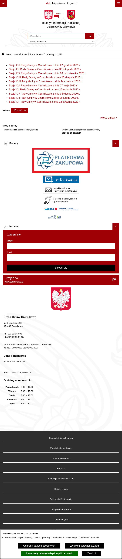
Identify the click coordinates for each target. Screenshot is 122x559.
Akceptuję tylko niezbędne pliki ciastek (49, 553)
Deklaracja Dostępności (61, 499)
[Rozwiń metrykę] (19, 110)
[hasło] (61, 257)
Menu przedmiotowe (16, 54)
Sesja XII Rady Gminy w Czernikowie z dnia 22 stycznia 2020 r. (44, 101)
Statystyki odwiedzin (61, 509)
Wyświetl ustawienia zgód (84, 545)
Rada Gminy (36, 54)
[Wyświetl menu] (118, 3)
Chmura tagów (61, 519)
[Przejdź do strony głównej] (61, 20)
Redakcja (61, 468)
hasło (10, 252)
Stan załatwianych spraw (61, 438)
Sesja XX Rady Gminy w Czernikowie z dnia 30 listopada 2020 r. (45, 69)
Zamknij (91, 553)
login (9, 241)
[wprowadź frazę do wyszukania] (57, 36)
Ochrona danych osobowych (39, 545)
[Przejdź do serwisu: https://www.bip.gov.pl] (61, 3)
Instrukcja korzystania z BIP (61, 478)
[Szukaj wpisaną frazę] (90, 36)
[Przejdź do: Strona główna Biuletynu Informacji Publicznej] (3, 54)
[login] (61, 246)
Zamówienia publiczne (61, 448)
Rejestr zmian (61, 489)
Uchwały (50, 54)
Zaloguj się (61, 267)
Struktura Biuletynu (61, 458)
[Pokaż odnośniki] (3, 3)
